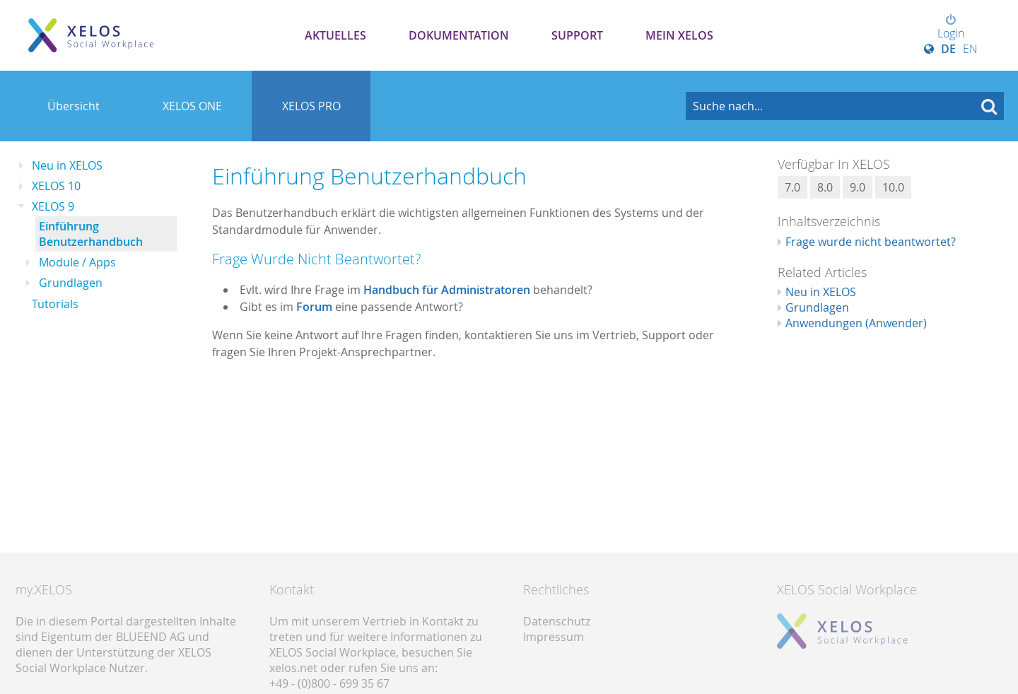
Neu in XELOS (67, 165)
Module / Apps (77, 262)
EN (970, 49)
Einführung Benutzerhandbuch (91, 233)
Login (950, 27)
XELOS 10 (56, 186)
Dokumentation (459, 35)
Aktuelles (335, 35)
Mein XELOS (679, 35)
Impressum (553, 637)
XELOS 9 (53, 206)
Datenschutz (556, 621)
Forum (314, 306)
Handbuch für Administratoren (446, 290)
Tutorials (55, 304)
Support (577, 35)
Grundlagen (71, 282)
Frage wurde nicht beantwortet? (870, 241)
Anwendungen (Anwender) (856, 323)
